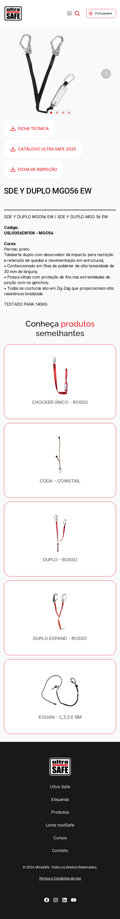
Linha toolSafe (60, 825)
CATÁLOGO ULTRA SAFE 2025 (43, 149)
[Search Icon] (77, 13)
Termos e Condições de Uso (60, 878)
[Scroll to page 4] (69, 113)
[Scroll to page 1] (51, 113)
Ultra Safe (60, 786)
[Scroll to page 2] (57, 113)
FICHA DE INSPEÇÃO (33, 169)
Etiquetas (60, 799)
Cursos (60, 837)
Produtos (60, 812)
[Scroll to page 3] (63, 113)
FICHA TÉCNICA (29, 129)
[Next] (106, 74)
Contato (60, 850)
